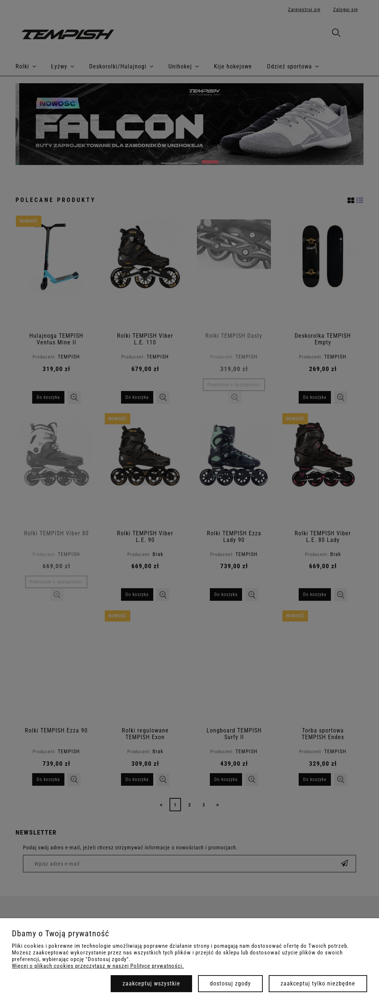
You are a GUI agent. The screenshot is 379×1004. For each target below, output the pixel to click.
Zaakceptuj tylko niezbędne (318, 983)
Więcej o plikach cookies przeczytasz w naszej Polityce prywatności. (98, 966)
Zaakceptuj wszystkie (151, 983)
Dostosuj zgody (230, 983)
